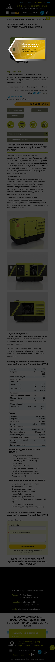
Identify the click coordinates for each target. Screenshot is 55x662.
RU (32, 54)
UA (27, 54)
